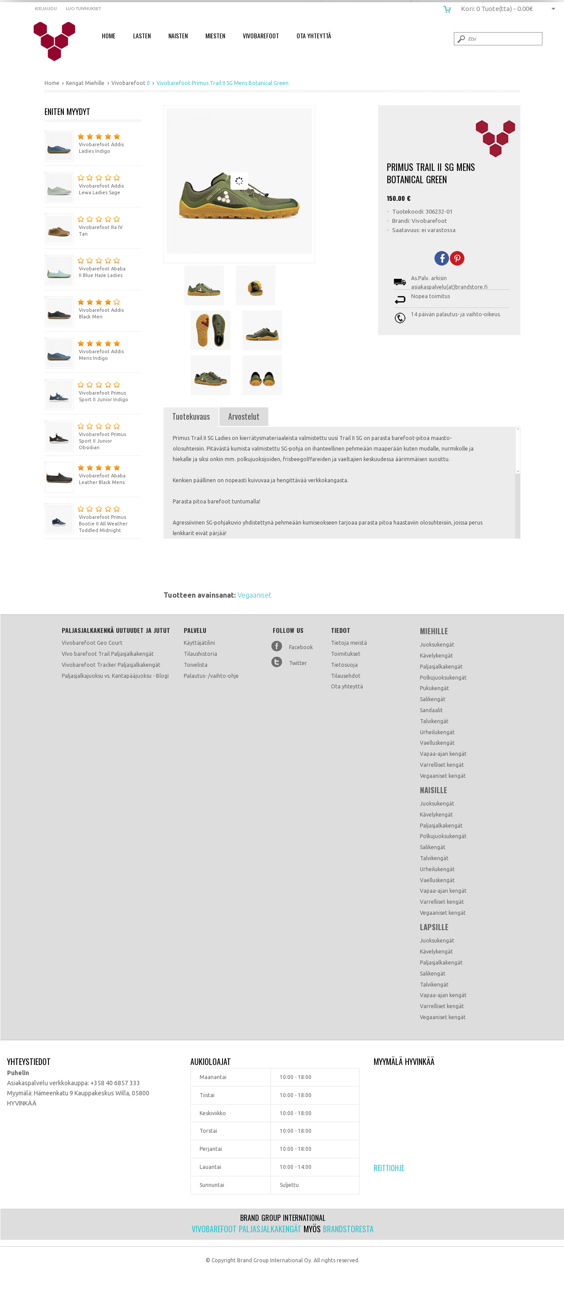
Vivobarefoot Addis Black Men (84, 307)
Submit (460, 39)
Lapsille (434, 927)
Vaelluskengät (437, 743)
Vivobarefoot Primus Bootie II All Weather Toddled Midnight (86, 518)
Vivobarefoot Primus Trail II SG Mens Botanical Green (60, 42)
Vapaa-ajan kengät (443, 754)
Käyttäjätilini (199, 643)
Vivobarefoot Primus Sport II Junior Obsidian (85, 435)
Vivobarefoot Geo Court (92, 643)
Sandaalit (431, 710)
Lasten (142, 35)
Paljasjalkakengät (441, 666)
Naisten (178, 35)
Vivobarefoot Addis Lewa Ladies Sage (84, 183)
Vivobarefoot (261, 35)
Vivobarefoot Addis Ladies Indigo (84, 142)
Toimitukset (345, 654)
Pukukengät (434, 688)
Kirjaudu (46, 8)
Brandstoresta (348, 1229)
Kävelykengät (436, 655)
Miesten (215, 35)
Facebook (301, 647)
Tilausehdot (345, 676)
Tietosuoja (344, 665)
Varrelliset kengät (442, 765)
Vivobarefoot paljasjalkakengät (246, 1229)
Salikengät (432, 699)
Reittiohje (389, 1168)
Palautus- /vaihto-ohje (211, 676)
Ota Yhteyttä (314, 35)
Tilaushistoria (200, 654)
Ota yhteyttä (347, 686)
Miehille (434, 631)
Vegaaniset (254, 595)
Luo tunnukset (83, 8)
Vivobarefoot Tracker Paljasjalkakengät (111, 665)
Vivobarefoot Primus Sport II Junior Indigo (86, 390)
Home (108, 35)
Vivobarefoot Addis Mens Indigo (84, 349)
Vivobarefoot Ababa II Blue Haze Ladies (85, 266)
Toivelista (196, 665)
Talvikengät (434, 721)
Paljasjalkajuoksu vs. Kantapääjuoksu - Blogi (115, 676)
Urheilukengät (437, 732)
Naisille (433, 790)
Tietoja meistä (349, 643)
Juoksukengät (437, 644)
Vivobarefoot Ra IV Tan (83, 225)
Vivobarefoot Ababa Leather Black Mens (85, 473)
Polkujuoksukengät (443, 677)
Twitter (298, 663)
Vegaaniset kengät (443, 776)
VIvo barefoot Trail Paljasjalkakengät (108, 654)
